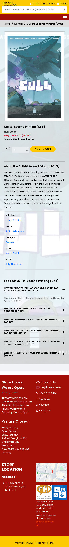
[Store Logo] (9, 3)
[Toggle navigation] (65, 17)
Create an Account (42, 3)
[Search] (34, 9)
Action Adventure (15, 231)
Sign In (62, 3)
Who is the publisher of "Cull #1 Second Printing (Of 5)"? (28, 309)
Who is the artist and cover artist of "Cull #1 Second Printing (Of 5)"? (32, 343)
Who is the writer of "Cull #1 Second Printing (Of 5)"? (31, 354)
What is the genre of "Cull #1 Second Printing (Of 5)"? (31, 321)
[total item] (20, 150)
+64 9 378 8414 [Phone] (48, 393)
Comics (18, 24)
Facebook (44, 399)
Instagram (45, 410)
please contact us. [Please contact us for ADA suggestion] (45, 523)
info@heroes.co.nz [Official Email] (50, 387)
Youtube (44, 405)
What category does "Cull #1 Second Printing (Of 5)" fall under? (32, 332)
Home (7, 24)
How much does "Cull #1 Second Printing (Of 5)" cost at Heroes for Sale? (31, 289)
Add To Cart (43, 149)
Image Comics (13, 220)
